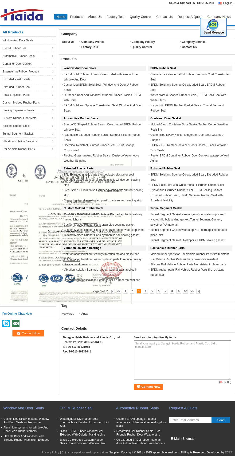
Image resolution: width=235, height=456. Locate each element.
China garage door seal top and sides (85, 452)
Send (220, 420)
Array (84, 313)
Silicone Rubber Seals (16, 126)
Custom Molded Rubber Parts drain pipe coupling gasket (99, 224)
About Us (95, 17)
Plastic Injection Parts (16, 94)
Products (76, 17)
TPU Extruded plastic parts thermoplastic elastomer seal (99, 174)
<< (119, 291)
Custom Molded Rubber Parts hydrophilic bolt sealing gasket (101, 235)
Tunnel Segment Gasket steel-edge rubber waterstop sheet (187, 214)
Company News (219, 17)
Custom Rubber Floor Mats (19, 118)
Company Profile (92, 42)
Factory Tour (115, 17)
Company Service (194, 42)
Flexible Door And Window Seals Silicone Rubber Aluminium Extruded (26, 438)
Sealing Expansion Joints (18, 110)
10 (185, 291)
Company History (143, 42)
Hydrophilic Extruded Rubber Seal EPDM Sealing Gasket (186, 190)
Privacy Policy (50, 452)
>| (199, 291)
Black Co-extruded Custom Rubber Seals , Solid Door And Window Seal (82, 441)
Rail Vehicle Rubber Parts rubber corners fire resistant (184, 259)
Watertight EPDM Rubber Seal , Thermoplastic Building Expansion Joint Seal (84, 422)
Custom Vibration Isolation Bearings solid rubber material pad (102, 280)
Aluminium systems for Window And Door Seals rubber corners (26, 429)
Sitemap (188, 438)
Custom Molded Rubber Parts (21, 102)
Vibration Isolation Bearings (20, 141)
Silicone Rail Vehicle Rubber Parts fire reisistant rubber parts (188, 264)
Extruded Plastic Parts (16, 79)
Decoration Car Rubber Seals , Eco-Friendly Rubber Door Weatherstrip (138, 432)
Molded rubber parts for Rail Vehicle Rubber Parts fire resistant (189, 254)
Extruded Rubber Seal (16, 87)
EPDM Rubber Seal (15, 48)
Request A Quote (190, 17)
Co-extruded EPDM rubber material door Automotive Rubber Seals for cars (140, 441)
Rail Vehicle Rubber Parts (19, 149)
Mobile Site (177, 444)
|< (112, 291)
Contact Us (164, 17)
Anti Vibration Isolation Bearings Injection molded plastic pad (101, 254)
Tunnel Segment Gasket (18, 133)
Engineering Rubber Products (21, 71)
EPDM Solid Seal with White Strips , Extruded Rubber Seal (187, 185)
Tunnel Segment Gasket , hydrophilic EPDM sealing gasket (187, 240)
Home (60, 17)
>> (192, 291)
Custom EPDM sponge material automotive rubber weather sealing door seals (141, 422)
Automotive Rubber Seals (19, 56)
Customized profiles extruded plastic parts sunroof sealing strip (103, 200)
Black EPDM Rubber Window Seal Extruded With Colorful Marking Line (82, 432)
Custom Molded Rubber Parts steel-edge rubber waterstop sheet (104, 230)
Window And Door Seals (18, 40)
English (229, 3)
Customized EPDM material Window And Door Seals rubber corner (26, 420)
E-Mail (175, 438)
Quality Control (141, 17)
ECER (229, 452)
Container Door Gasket (17, 63)
